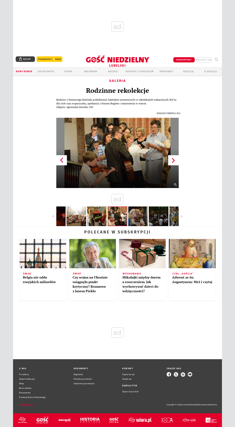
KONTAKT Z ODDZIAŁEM (139, 71)
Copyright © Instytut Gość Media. (180, 405)
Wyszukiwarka (216, 59)
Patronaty (166, 71)
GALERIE (113, 71)
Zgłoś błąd (26, 405)
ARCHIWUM (90, 71)
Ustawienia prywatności (84, 383)
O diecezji (210, 71)
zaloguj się (204, 60)
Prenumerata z (49, 59)
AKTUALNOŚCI (46, 71)
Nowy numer (24, 71)
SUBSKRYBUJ (184, 60)
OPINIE (68, 71)
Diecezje (188, 71)
